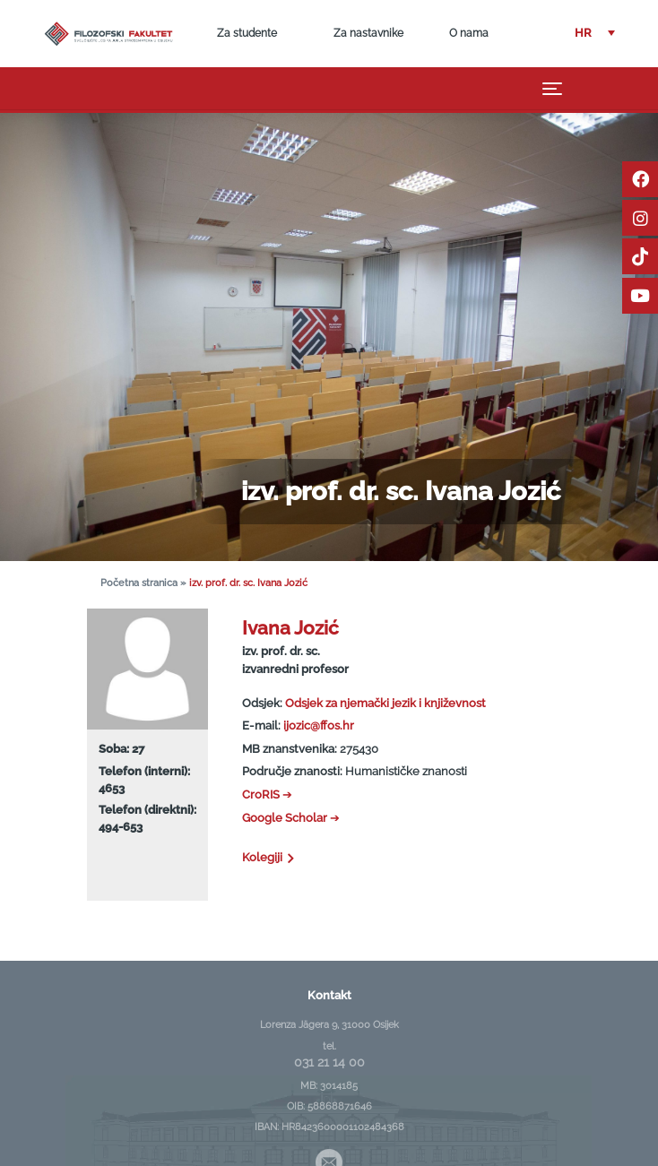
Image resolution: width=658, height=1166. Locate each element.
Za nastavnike (368, 33)
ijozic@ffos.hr (318, 725)
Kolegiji (269, 857)
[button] (595, 33)
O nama (469, 33)
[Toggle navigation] (552, 89)
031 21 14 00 (329, 1062)
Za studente (247, 33)
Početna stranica (138, 583)
